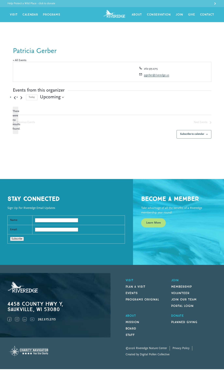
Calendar (28, 15)
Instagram (17, 321)
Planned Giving (184, 324)
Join (182, 15)
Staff (130, 337)
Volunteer (180, 295)
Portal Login (182, 308)
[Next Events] (21, 100)
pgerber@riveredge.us (156, 77)
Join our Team (184, 301)
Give (194, 15)
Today (32, 99)
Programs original (142, 301)
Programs (48, 15)
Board (131, 330)
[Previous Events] (15, 100)
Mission (132, 324)
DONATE (177, 318)
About (143, 15)
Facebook (9, 321)
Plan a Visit (136, 289)
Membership (181, 289)
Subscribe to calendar (192, 136)
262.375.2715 (47, 321)
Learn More (153, 224)
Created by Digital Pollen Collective (147, 356)
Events (132, 295)
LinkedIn (25, 321)
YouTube (32, 321)
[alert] (15, 122)
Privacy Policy (181, 350)
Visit (13, 15)
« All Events (19, 62)
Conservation (164, 15)
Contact (208, 15)
